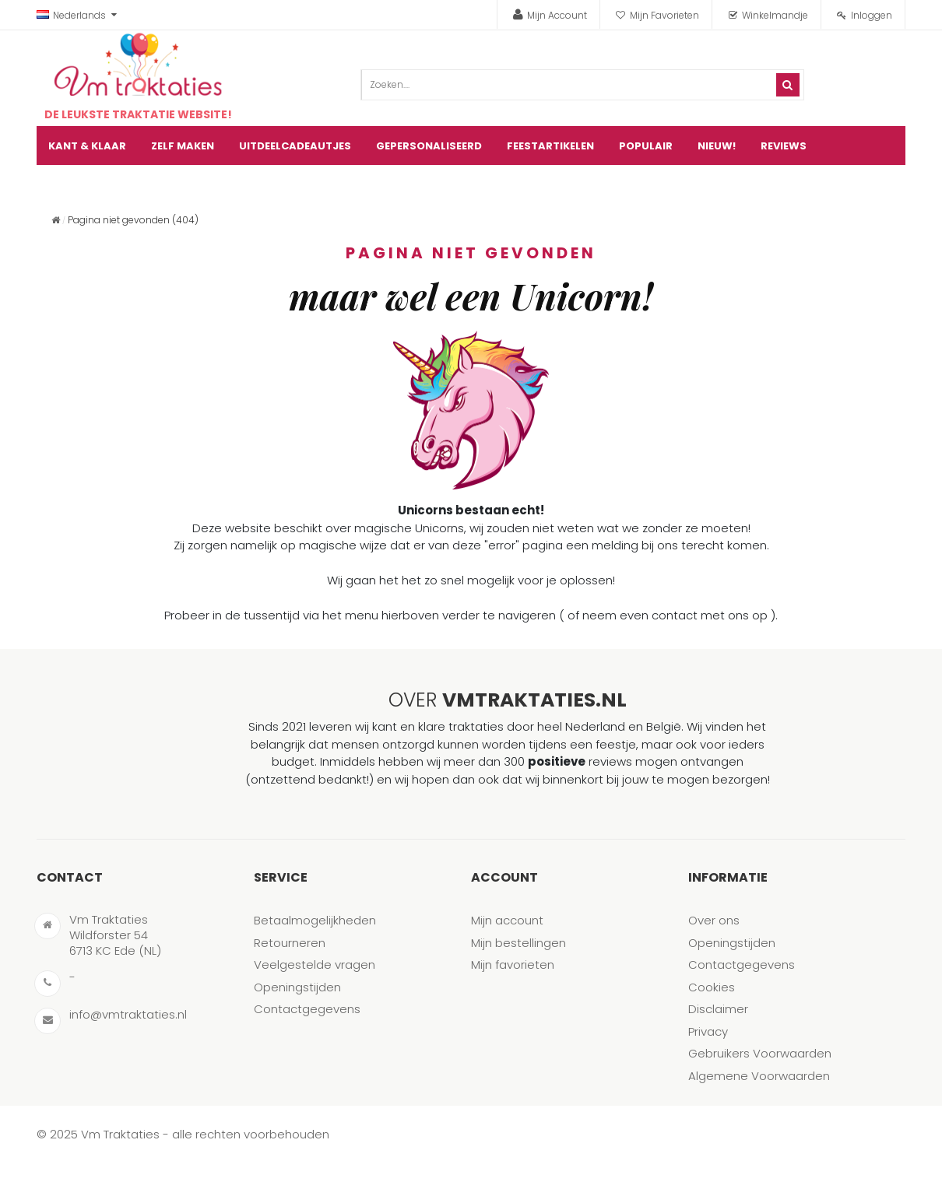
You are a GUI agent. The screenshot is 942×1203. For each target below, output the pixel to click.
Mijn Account (557, 15)
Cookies (711, 987)
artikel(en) (874, 184)
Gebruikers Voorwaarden (759, 1053)
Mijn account (507, 920)
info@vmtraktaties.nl (128, 1014)
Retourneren (289, 943)
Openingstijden (297, 987)
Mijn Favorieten (664, 15)
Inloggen (871, 15)
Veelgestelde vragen (314, 964)
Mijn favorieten (512, 964)
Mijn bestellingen (518, 943)
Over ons (714, 920)
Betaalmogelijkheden (315, 920)
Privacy (708, 1031)
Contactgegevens (307, 1009)
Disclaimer (718, 1009)
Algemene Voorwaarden (759, 1076)
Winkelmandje (775, 15)
